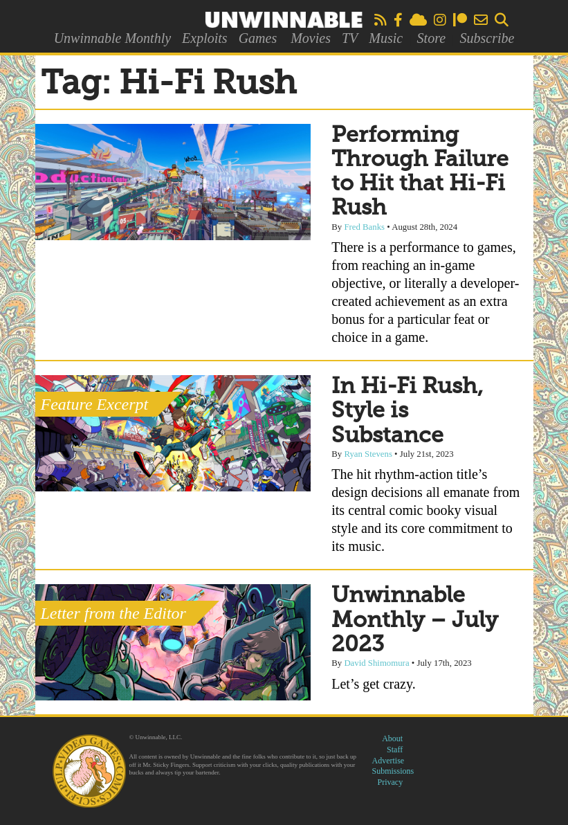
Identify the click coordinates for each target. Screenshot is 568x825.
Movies (311, 38)
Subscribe (486, 38)
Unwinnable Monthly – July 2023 (414, 620)
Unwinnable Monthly (112, 38)
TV (350, 38)
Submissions (393, 771)
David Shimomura (376, 663)
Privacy (390, 782)
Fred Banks (364, 227)
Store (431, 38)
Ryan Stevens (368, 454)
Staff (395, 749)
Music (386, 38)
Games (258, 38)
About (392, 738)
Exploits (205, 38)
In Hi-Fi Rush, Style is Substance (407, 411)
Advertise (388, 760)
